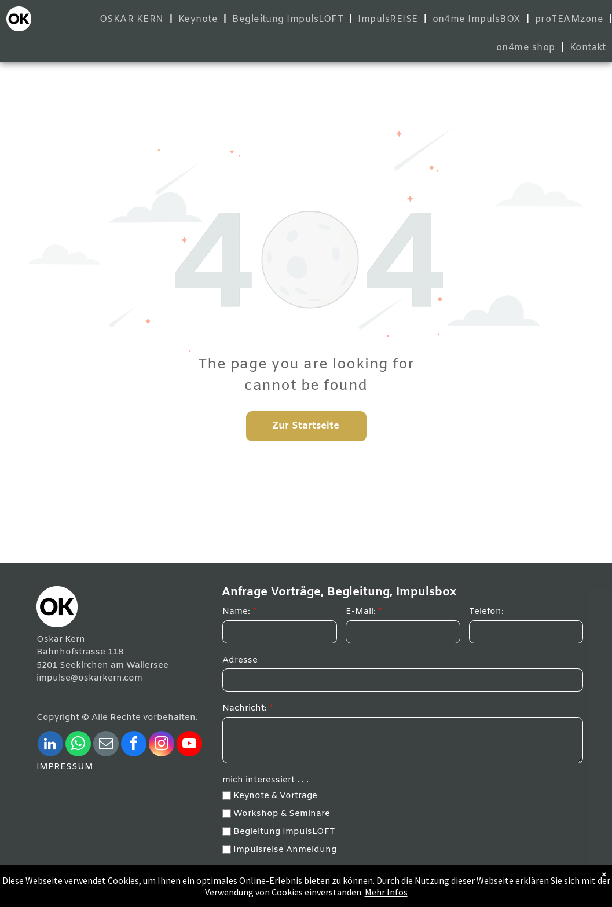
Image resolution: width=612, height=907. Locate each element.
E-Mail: (361, 611)
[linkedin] (50, 745)
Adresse (240, 660)
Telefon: (486, 611)
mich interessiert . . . (265, 780)
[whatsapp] (78, 745)
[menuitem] (133, 19)
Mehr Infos (386, 892)
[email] (106, 745)
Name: (236, 611)
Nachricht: (244, 708)
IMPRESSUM (64, 767)
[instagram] (161, 745)
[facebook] (133, 745)
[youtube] (189, 745)
